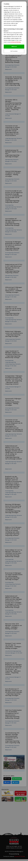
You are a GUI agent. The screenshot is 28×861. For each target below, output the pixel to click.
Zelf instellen (14, 51)
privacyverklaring (16, 42)
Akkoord (14, 46)
